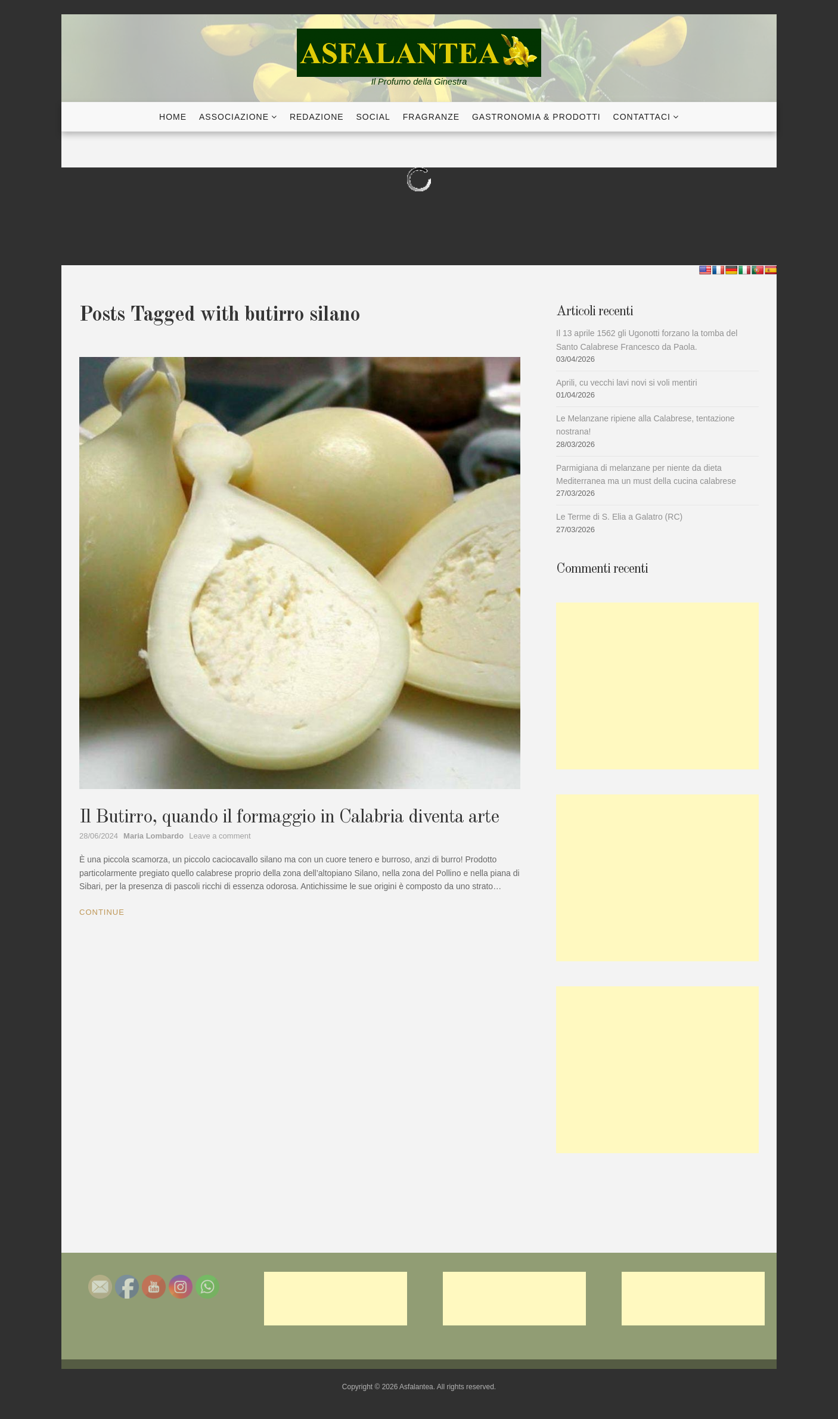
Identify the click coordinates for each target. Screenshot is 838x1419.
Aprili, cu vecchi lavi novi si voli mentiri (626, 382)
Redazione (317, 117)
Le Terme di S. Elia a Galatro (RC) (619, 516)
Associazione (234, 117)
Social (373, 117)
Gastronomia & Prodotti (536, 117)
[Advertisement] (657, 686)
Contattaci (642, 117)
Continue (102, 912)
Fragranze (431, 117)
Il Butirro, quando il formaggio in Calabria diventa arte (289, 817)
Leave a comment (219, 835)
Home (173, 117)
